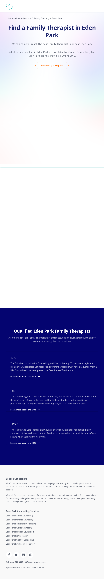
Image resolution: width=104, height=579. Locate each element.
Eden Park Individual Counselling (20, 532)
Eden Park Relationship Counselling (21, 523)
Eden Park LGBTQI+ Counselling (20, 540)
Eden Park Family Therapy (17, 536)
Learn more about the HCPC (25, 443)
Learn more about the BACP (25, 376)
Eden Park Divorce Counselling (19, 527)
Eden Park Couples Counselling (19, 515)
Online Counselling (79, 52)
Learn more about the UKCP (25, 409)
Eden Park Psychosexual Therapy (20, 544)
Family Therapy (41, 18)
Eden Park (57, 18)
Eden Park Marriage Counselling (19, 519)
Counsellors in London (19, 18)
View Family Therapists (52, 65)
